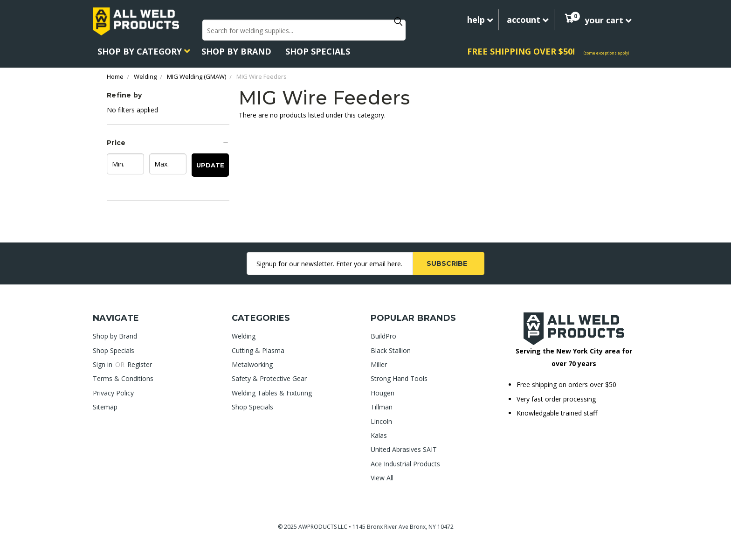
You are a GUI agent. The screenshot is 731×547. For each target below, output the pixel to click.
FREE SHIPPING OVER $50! (521, 51)
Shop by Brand (236, 51)
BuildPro (383, 336)
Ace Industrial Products (405, 463)
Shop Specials (317, 51)
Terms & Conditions (123, 378)
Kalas (379, 435)
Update (210, 165)
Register (139, 364)
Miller (379, 364)
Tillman (382, 406)
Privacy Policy (113, 392)
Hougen (382, 392)
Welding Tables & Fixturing (272, 392)
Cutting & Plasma (258, 350)
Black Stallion (391, 350)
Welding (243, 336)
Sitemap (105, 406)
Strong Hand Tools (399, 378)
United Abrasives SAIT (404, 449)
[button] (168, 142)
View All (382, 477)
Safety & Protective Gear (269, 378)
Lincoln (381, 421)
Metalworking (252, 364)
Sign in (103, 364)
